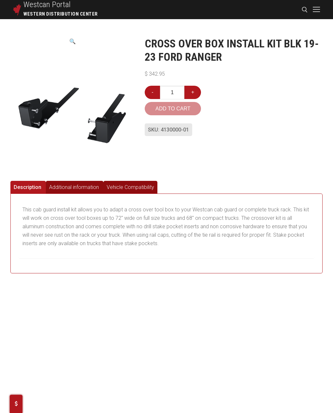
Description (27, 187)
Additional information (74, 187)
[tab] (28, 187)
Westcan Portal (47, 4)
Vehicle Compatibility (130, 187)
